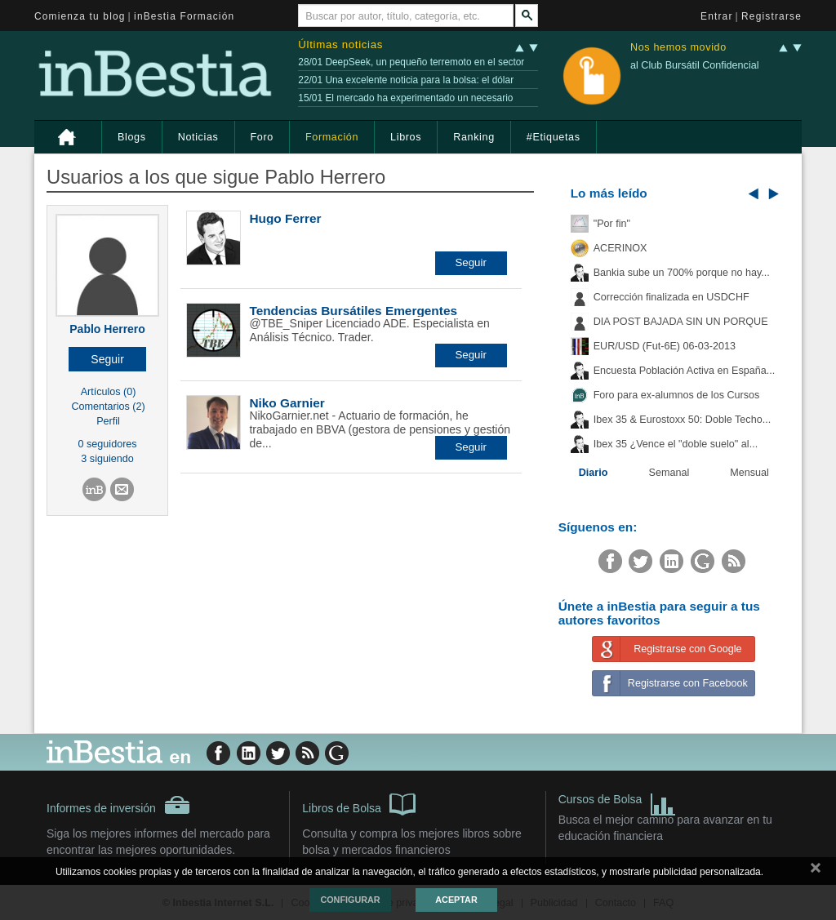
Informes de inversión (118, 805)
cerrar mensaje (815, 871)
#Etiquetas (553, 137)
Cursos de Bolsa (617, 801)
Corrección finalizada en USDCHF (671, 297)
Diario (593, 472)
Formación (331, 137)
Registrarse (771, 16)
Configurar (350, 899)
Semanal (669, 472)
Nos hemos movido (678, 47)
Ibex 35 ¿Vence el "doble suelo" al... (676, 444)
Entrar (716, 16)
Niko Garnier (286, 403)
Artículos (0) (108, 392)
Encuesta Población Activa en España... (685, 370)
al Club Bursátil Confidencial (694, 65)
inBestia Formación (184, 16)
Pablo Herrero (107, 329)
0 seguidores (107, 444)
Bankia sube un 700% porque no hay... (682, 272)
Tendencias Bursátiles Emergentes (353, 311)
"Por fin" (612, 223)
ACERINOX (620, 248)
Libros (405, 137)
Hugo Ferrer (285, 218)
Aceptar (456, 899)
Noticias (198, 137)
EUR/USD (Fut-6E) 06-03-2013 (665, 346)
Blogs (132, 137)
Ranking (474, 137)
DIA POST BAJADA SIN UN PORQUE (681, 321)
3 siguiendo (107, 458)
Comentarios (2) (108, 406)
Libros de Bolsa (359, 803)
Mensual (749, 472)
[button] (107, 359)
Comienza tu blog (80, 16)
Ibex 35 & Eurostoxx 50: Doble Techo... (683, 419)
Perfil (108, 421)
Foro (262, 137)
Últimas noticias (340, 44)
